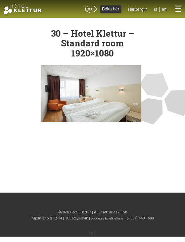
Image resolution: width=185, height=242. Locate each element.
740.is (92, 233)
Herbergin (137, 9)
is (155, 9)
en (164, 9)
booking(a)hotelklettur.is (107, 218)
